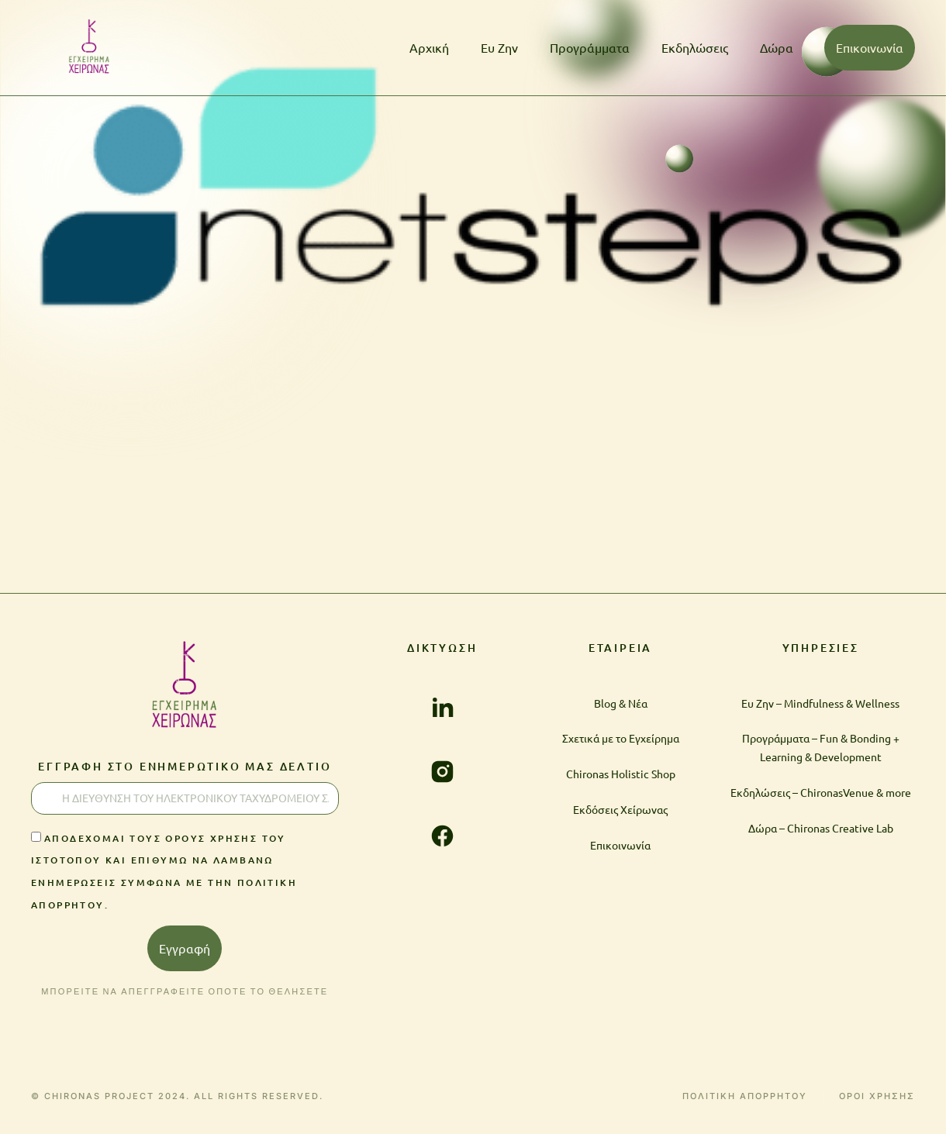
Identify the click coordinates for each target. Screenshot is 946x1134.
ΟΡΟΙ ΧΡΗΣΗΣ (877, 1096)
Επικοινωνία (869, 47)
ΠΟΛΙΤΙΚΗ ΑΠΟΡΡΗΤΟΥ (744, 1096)
